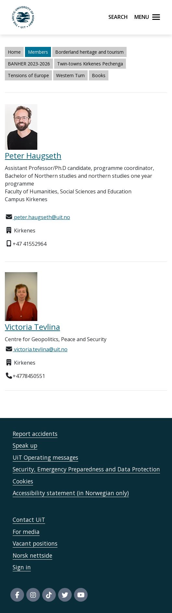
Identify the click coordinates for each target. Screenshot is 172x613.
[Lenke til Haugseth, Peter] (86, 127)
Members (38, 52)
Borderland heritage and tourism (89, 52)
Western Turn (70, 75)
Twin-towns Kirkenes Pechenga (90, 64)
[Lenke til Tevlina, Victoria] (86, 296)
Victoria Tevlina (32, 326)
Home (14, 52)
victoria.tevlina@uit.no (40, 349)
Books (98, 75)
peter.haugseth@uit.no (41, 217)
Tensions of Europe (28, 75)
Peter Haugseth (33, 155)
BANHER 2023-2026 (29, 64)
